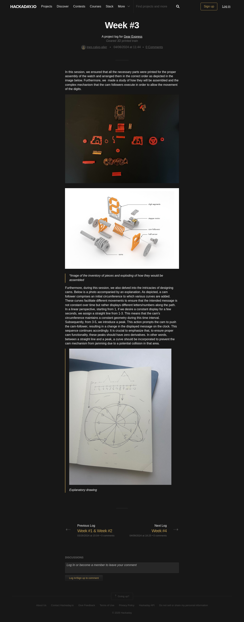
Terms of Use (107, 605)
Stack (109, 6)
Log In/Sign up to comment (84, 578)
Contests (79, 6)
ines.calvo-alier (94, 47)
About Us (41, 605)
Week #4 (159, 530)
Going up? (121, 596)
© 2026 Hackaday (122, 612)
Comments (154, 47)
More (125, 6)
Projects (46, 6)
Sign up (209, 6)
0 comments (108, 535)
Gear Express (133, 36)
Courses (95, 6)
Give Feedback (86, 605)
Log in (226, 6)
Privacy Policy (126, 605)
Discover (63, 6)
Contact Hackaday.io (62, 605)
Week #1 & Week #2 (94, 530)
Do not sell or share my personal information (183, 605)
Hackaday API (147, 605)
